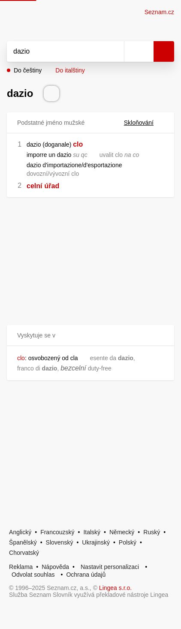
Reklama (21, 566)
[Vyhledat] (56, 51)
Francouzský (57, 532)
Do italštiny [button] (69, 70)
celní (34, 186)
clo (78, 144)
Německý (121, 532)
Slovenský (59, 542)
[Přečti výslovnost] (51, 93)
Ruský (151, 532)
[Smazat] (114, 51)
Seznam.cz (159, 12)
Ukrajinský (96, 542)
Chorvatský (24, 552)
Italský (91, 532)
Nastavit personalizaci (110, 566)
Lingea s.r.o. (115, 587)
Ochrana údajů (86, 574)
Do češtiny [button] (28, 70)
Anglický (20, 532)
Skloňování (144, 122)
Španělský (23, 542)
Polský (127, 542)
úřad (51, 186)
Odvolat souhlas (33, 574)
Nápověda (55, 566)
